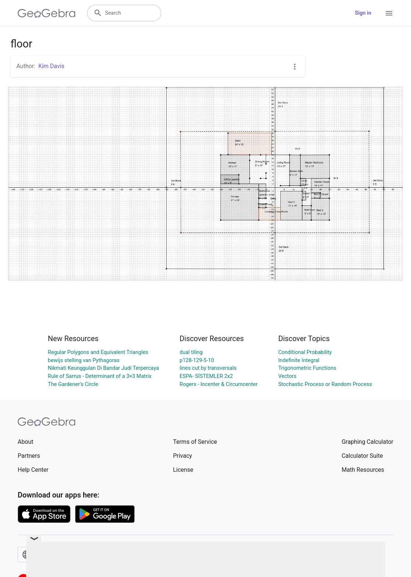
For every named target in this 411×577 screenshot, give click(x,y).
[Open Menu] (389, 13)
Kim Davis (51, 66)
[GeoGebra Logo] (46, 13)
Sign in (363, 13)
